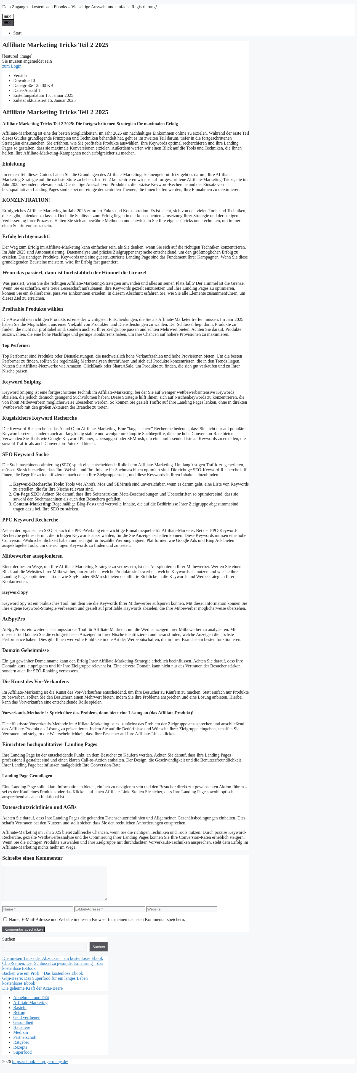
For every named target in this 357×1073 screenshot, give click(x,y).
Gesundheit (23, 1029)
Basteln (19, 1014)
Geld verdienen (26, 1024)
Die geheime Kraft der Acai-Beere (32, 994)
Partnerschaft (24, 1044)
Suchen (8, 945)
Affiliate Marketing (30, 1009)
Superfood (22, 1058)
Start (17, 33)
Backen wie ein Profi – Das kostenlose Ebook (42, 980)
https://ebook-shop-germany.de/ (40, 1068)
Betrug (19, 1019)
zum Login (12, 66)
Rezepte (20, 1053)
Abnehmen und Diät (31, 1004)
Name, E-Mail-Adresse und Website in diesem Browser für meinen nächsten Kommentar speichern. (97, 926)
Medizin (20, 1039)
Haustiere (21, 1034)
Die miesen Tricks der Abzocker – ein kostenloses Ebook (52, 965)
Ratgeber (21, 1049)
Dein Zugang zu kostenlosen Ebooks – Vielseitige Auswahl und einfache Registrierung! (79, 6)
